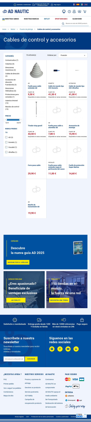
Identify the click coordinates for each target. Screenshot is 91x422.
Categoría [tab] (9, 57)
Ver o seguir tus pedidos (12, 388)
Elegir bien (57, 19)
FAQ (5, 379)
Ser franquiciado (51, 399)
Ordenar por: (52, 56)
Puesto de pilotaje (26, 30)
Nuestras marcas (26, 19)
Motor (13, 30)
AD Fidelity (29, 396)
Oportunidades (46, 19)
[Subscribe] (31, 358)
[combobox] (75, 24)
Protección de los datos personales (42, 417)
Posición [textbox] (64, 56)
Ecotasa (73, 417)
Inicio (4, 30)
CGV (27, 417)
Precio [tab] (8, 117)
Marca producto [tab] (11, 131)
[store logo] (15, 11)
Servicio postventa (31, 392)
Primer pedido (9, 384)
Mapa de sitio (8, 396)
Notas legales (19, 417)
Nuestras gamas (10, 19)
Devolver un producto (33, 387)
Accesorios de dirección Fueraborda (11, 83)
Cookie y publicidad (62, 417)
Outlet (36, 19)
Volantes (10, 65)
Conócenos (49, 379)
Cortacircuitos (12, 61)
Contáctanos (8, 392)
